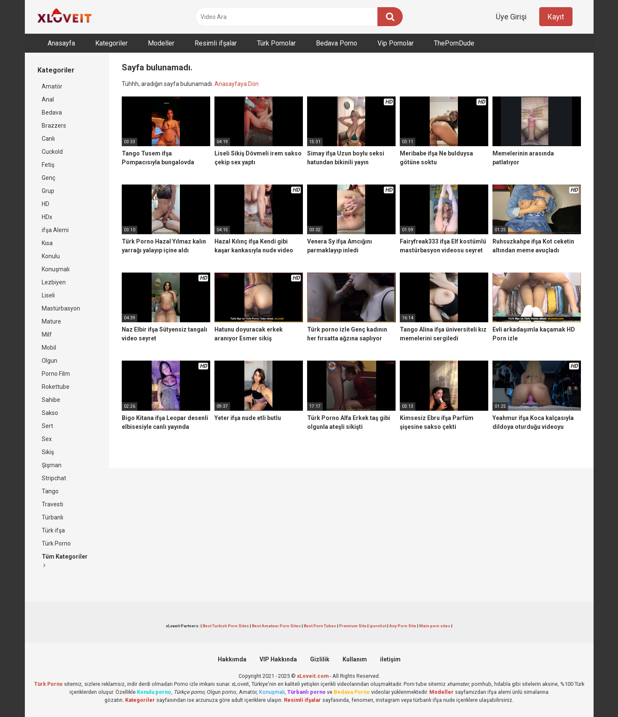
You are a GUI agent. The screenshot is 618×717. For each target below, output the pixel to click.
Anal (48, 99)
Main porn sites (434, 625)
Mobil (49, 347)
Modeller (161, 43)
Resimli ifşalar (216, 43)
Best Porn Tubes (320, 625)
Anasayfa (61, 43)
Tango (50, 491)
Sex (47, 439)
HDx (47, 217)
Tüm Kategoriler (65, 560)
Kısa (47, 243)
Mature (51, 321)
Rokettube (56, 386)
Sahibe (51, 399)
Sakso (50, 412)
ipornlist (377, 625)
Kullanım (354, 659)
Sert (47, 426)
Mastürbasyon (61, 308)
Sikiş (48, 452)
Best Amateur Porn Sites (276, 625)
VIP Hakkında (278, 659)
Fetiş (48, 164)
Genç (48, 177)
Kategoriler (111, 43)
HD (45, 204)
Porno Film (56, 373)
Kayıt (556, 16)
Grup (48, 190)
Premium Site (353, 625)
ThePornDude (454, 43)
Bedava (52, 112)
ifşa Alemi (55, 230)
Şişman (52, 465)
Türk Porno (56, 543)
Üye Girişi (511, 16)
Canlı (48, 138)
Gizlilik (319, 659)
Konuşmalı (56, 269)
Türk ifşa (53, 530)
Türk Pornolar (276, 43)
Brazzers (54, 125)
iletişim (390, 659)
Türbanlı (52, 517)
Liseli (48, 295)
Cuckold (52, 151)
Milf (47, 334)
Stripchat (54, 478)
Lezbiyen (54, 282)
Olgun (49, 360)
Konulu (51, 256)
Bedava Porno (336, 43)
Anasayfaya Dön (236, 83)
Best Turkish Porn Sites (226, 625)
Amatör (52, 86)
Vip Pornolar (395, 43)
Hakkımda (232, 659)
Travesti (52, 504)
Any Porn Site (402, 625)
